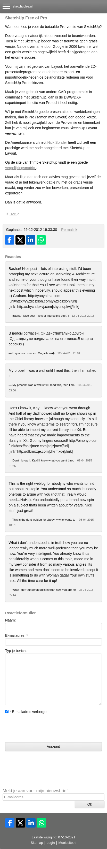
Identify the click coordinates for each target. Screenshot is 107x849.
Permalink (69, 230)
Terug (13, 214)
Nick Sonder (57, 142)
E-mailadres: (16, 635)
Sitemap (37, 843)
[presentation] (44, 728)
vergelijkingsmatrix (20, 168)
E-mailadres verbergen (26, 712)
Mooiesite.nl (67, 843)
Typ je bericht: (16, 651)
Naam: (10, 620)
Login (51, 843)
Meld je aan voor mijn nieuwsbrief (35, 790)
